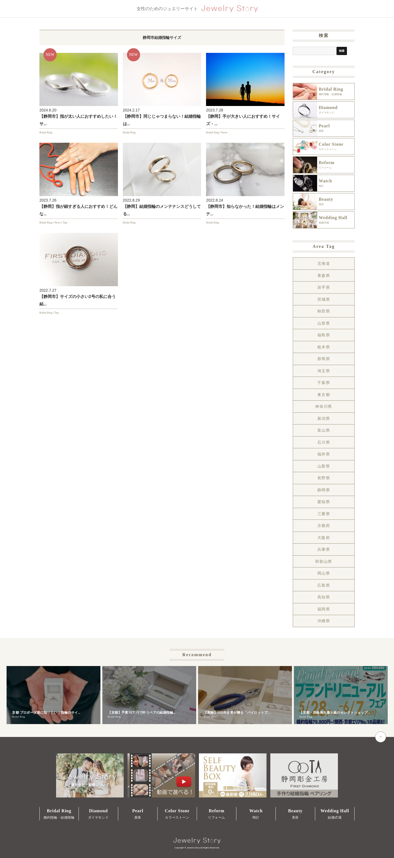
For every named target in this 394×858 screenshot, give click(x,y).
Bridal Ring (45, 132)
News (224, 132)
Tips (65, 222)
